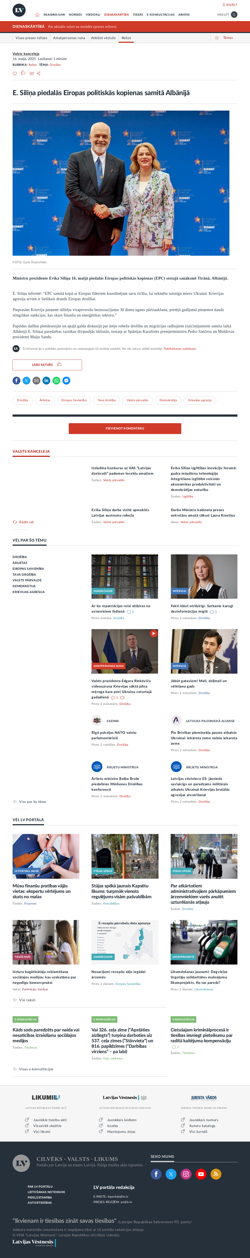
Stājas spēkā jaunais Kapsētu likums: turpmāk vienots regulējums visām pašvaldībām (121, 891)
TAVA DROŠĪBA (24, 574)
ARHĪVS (184, 14)
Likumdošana (203, 989)
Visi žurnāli (198, 1132)
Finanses (30, 903)
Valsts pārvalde (137, 400)
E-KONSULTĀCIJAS (161, 14)
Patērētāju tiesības (35, 989)
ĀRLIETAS (20, 563)
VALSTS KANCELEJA (31, 451)
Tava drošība (107, 400)
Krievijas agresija (200, 400)
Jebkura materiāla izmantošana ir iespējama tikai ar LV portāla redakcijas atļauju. (79, 1229)
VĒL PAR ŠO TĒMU (30, 540)
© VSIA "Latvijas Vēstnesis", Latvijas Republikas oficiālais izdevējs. (66, 1235)
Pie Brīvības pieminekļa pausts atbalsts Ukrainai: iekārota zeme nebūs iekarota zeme (204, 738)
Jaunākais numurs (204, 1120)
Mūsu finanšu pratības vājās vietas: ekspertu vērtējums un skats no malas (41, 891)
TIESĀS (138, 14)
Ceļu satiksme (113, 1058)
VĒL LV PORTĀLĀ (28, 820)
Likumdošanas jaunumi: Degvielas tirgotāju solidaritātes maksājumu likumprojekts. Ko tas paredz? (199, 977)
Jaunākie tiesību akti (50, 1120)
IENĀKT (231, 5)
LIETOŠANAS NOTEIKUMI (46, 1192)
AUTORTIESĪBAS (40, 1203)
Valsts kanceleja (26, 54)
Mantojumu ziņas (121, 1132)
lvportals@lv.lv (118, 1196)
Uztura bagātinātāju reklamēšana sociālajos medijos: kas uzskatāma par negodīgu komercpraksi (44, 977)
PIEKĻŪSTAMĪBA (40, 1197)
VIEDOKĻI (93, 14)
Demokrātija (168, 400)
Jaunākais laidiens (122, 1120)
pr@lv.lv (126, 1202)
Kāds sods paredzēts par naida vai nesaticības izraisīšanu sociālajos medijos (46, 1035)
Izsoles (112, 1126)
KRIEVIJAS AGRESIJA (29, 592)
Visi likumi (42, 1132)
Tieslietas (30, 1047)
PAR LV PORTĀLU (40, 1186)
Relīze (33, 64)
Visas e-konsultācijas (36, 1069)
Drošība (55, 64)
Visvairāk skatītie (47, 1126)
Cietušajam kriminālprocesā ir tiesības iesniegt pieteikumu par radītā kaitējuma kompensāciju (202, 1035)
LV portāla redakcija (113, 1187)
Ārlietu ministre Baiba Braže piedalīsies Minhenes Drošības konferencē (117, 784)
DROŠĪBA (20, 557)
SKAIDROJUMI (54, 14)
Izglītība (187, 496)
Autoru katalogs (202, 1126)
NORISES (75, 14)
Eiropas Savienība (74, 400)
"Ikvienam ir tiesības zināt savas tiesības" (64, 1221)
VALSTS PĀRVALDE (27, 580)
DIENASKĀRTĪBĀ (116, 14)
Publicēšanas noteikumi (180, 348)
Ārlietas (45, 400)
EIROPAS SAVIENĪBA (28, 568)
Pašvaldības (111, 903)
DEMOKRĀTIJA (24, 586)
